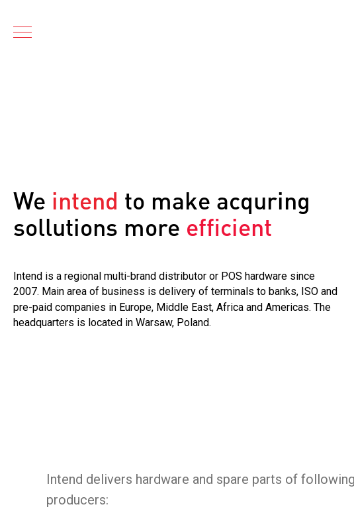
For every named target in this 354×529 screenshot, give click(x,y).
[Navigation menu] (22, 33)
